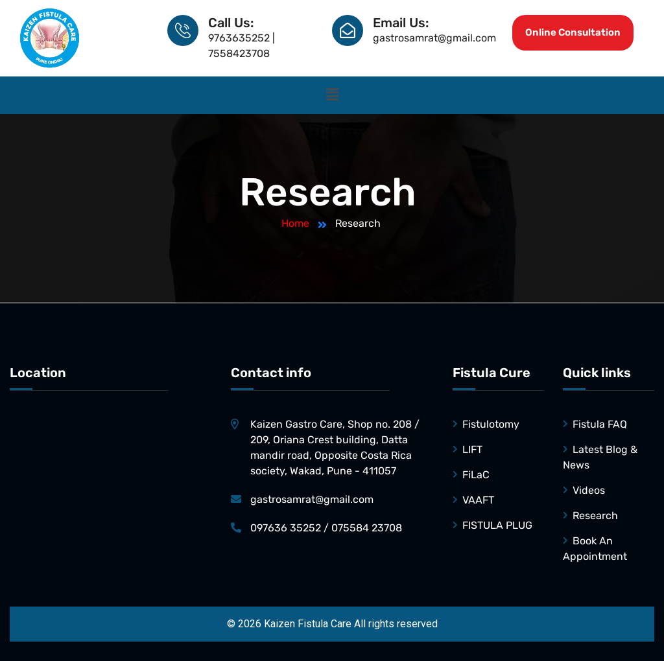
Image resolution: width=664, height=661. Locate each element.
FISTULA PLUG (497, 525)
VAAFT (478, 500)
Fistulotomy (490, 424)
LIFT (472, 449)
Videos (589, 490)
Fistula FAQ (600, 424)
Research (595, 515)
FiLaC (476, 475)
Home (295, 223)
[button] (332, 95)
